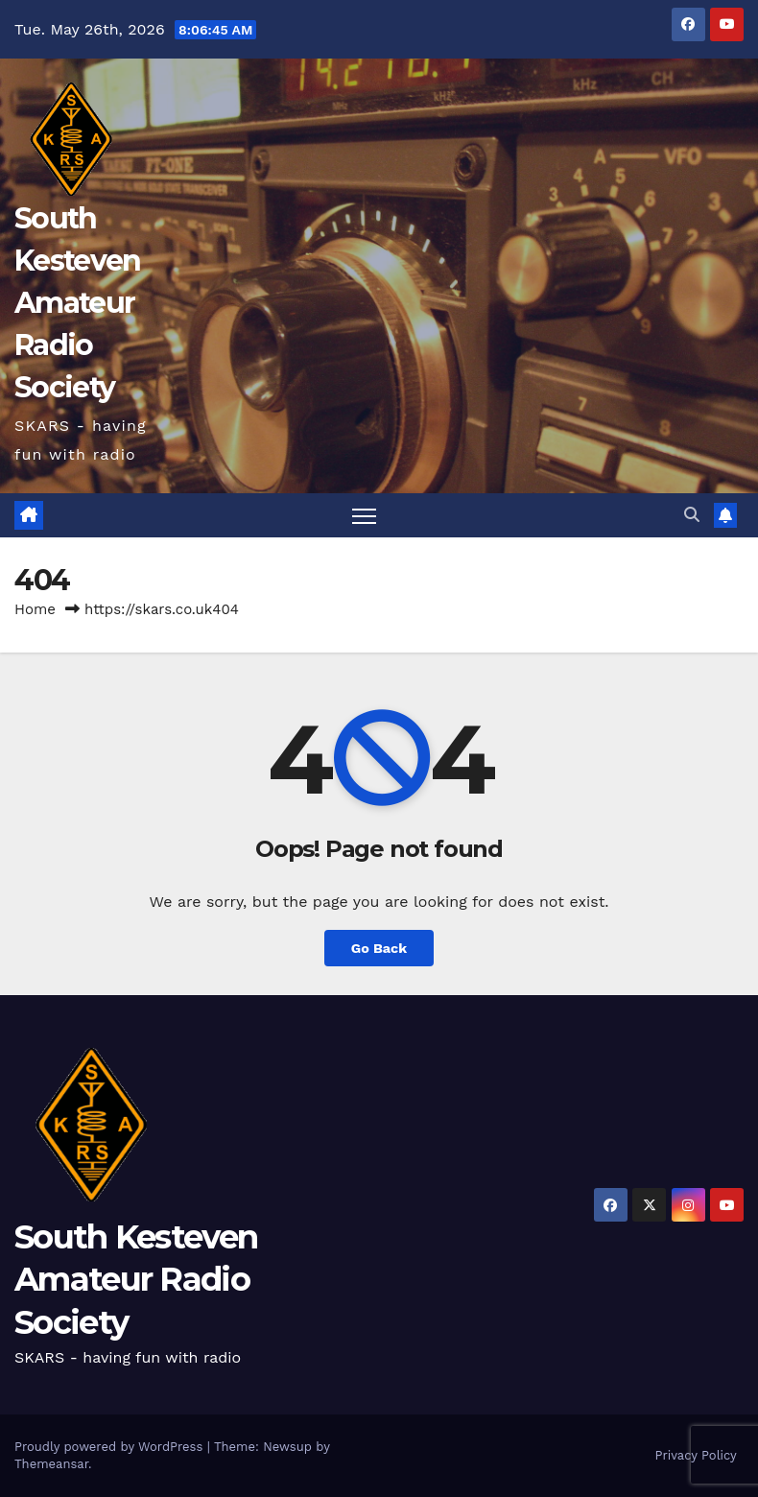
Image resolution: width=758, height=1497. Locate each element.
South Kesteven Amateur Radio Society (77, 303)
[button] (691, 515)
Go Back (379, 948)
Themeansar (51, 1464)
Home (35, 609)
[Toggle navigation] (364, 516)
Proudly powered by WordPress (110, 1446)
